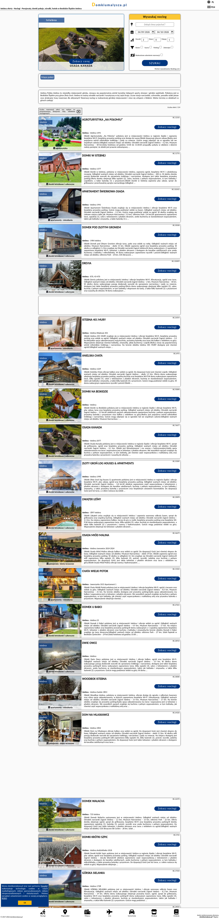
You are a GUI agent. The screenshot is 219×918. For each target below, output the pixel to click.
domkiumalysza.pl (109, 5)
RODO (4, 898)
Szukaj (154, 63)
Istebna (43, 122)
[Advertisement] (109, 772)
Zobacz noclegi (167, 127)
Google (44, 886)
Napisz (216, 917)
